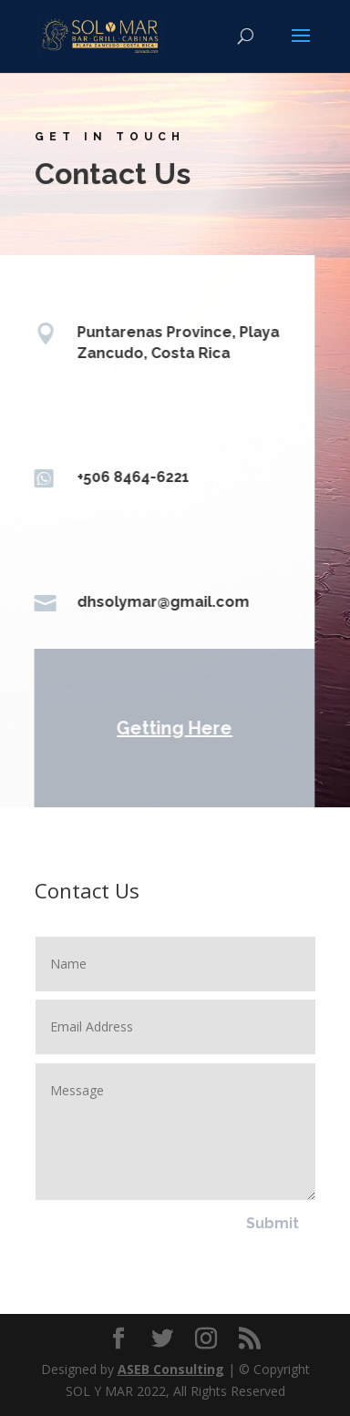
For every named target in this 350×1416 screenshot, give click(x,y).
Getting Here (172, 728)
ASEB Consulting (171, 1369)
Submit (272, 1223)
